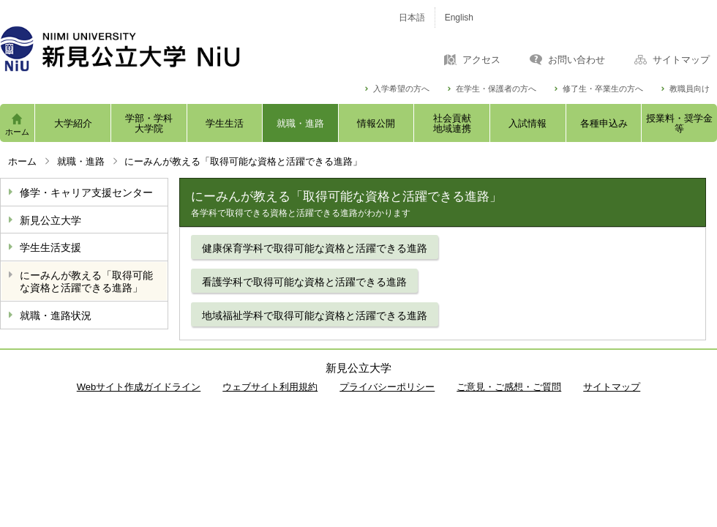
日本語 (412, 17)
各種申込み (604, 123)
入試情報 (527, 123)
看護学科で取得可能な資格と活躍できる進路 (304, 282)
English (459, 17)
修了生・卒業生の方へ (603, 89)
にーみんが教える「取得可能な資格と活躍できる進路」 (86, 281)
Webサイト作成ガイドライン (139, 386)
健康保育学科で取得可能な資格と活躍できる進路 (314, 248)
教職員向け (689, 89)
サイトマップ (681, 60)
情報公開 (376, 123)
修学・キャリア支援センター (86, 192)
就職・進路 (300, 123)
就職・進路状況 (55, 315)
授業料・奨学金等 (679, 123)
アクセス (481, 60)
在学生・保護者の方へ (496, 89)
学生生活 (225, 123)
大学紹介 (73, 123)
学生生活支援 (50, 247)
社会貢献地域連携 (452, 123)
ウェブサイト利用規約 (270, 386)
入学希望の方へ (401, 89)
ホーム (17, 131)
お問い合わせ (576, 60)
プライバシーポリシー (387, 386)
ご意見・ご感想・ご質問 (509, 386)
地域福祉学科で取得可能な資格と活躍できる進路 (314, 315)
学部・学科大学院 (149, 123)
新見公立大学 (50, 220)
